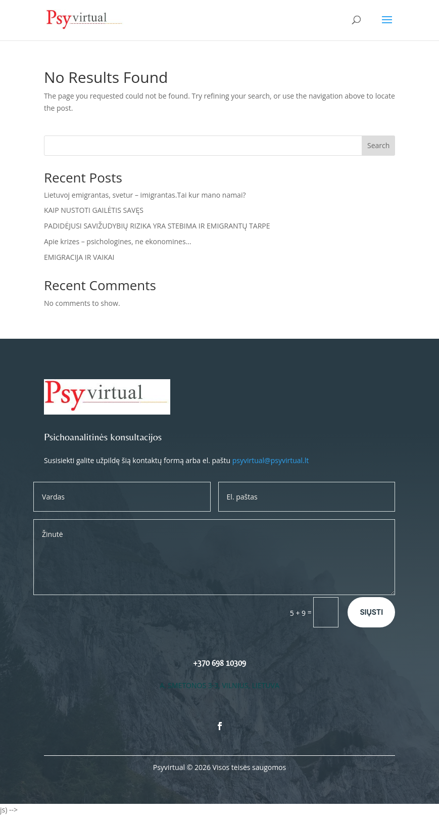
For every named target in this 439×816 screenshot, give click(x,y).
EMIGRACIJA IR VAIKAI (79, 257)
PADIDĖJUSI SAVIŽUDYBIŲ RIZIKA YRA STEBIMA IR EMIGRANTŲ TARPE (157, 226)
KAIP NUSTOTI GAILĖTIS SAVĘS (93, 210)
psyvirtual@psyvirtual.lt (270, 460)
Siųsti (371, 612)
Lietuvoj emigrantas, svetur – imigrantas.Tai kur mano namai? (145, 195)
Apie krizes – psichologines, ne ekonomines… (117, 241)
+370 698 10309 (219, 663)
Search (378, 145)
